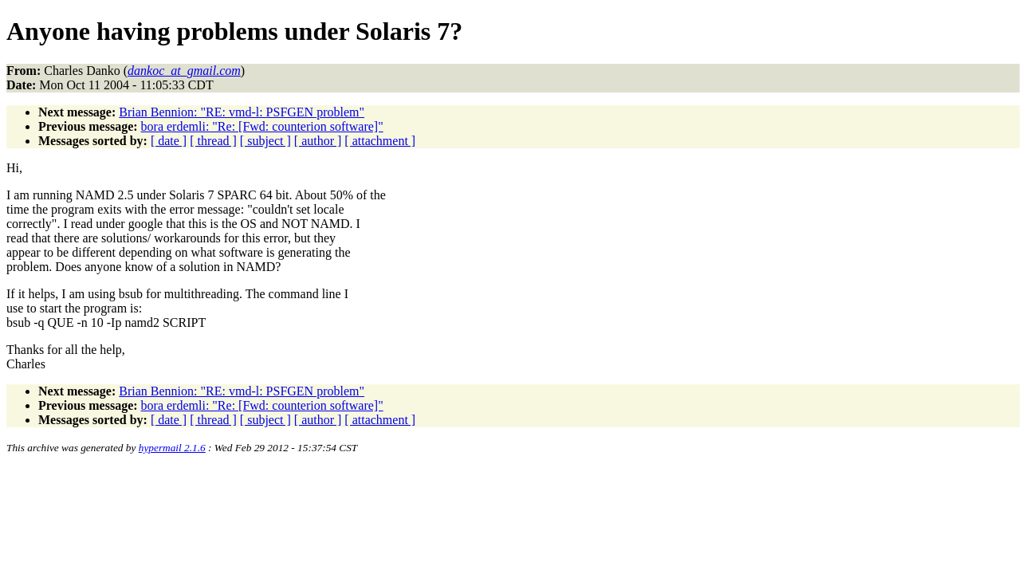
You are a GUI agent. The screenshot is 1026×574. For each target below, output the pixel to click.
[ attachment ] (379, 140)
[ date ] (169, 140)
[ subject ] (265, 140)
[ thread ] (213, 140)
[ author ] (318, 140)
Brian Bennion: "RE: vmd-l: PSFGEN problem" (241, 112)
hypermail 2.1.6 (172, 448)
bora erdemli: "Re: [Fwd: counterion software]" (262, 126)
